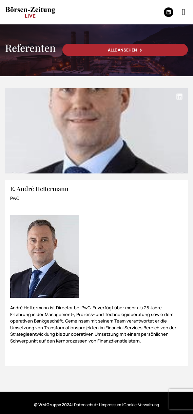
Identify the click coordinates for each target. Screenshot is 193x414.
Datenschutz (86, 405)
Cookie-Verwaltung (141, 405)
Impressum (111, 405)
